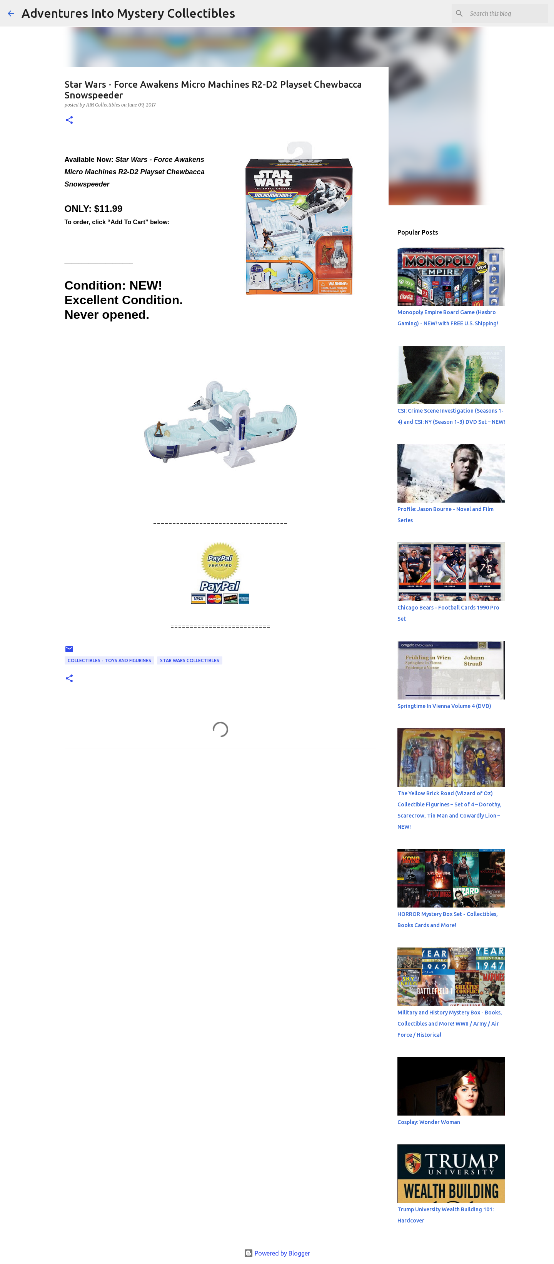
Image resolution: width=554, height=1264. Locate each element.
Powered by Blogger (277, 1253)
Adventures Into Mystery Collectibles (128, 13)
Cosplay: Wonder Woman (428, 1122)
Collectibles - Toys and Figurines (109, 660)
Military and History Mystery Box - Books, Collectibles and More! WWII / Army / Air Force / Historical (449, 1023)
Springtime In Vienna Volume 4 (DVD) (444, 706)
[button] (69, 120)
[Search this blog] (507, 13)
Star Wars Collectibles (189, 660)
